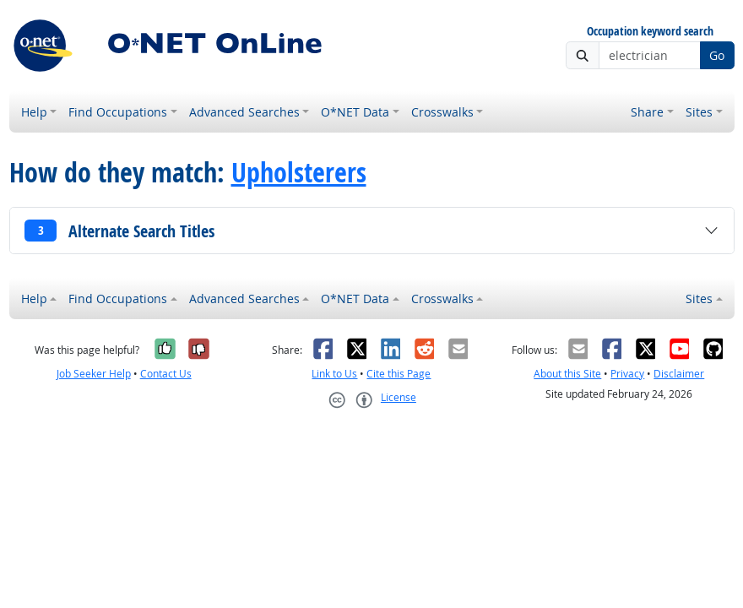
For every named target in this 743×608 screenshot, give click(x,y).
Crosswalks (442, 112)
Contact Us (166, 373)
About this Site (567, 373)
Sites (699, 112)
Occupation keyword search (650, 31)
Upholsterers (298, 172)
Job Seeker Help (94, 373)
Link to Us (334, 373)
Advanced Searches (244, 112)
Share (647, 112)
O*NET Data (355, 112)
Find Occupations (117, 112)
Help (34, 112)
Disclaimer (679, 373)
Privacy (627, 373)
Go (716, 55)
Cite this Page (398, 373)
